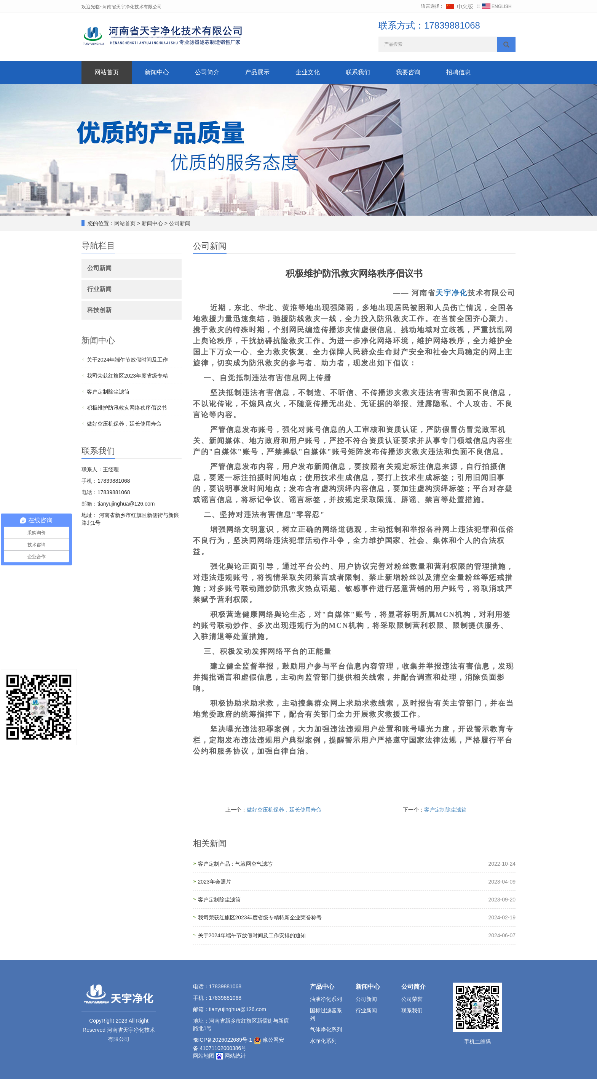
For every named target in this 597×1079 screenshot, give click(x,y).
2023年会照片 (214, 882)
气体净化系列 (326, 1029)
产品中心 (322, 986)
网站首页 (106, 72)
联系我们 (358, 72)
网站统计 (235, 1056)
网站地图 (203, 1056)
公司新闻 (179, 223)
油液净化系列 (326, 999)
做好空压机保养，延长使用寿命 (284, 810)
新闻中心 (157, 72)
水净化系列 (323, 1041)
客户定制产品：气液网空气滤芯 (235, 864)
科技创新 (99, 310)
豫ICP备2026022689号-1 (222, 1040)
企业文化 (307, 72)
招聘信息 (458, 72)
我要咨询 (408, 72)
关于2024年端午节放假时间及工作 (127, 360)
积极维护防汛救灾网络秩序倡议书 (127, 408)
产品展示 (257, 72)
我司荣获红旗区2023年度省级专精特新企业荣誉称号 (260, 917)
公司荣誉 (412, 999)
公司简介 (207, 72)
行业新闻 (99, 289)
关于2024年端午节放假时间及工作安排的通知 (252, 935)
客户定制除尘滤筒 (445, 810)
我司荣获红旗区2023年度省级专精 (127, 376)
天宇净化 (452, 293)
